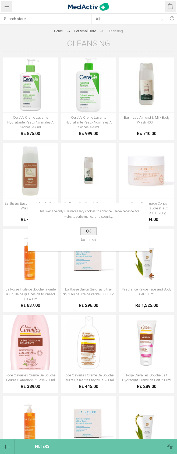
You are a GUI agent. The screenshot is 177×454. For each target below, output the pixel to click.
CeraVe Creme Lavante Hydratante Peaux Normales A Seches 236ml (30, 122)
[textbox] (45, 18)
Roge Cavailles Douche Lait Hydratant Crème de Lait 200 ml (146, 377)
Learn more (88, 239)
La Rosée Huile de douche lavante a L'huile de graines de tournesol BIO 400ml (30, 294)
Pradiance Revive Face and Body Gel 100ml (146, 291)
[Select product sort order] (7, 446)
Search (171, 18)
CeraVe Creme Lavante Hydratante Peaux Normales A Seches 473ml (88, 122)
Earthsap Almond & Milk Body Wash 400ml (146, 119)
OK (88, 231)
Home (58, 31)
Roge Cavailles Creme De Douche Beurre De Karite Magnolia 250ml (88, 377)
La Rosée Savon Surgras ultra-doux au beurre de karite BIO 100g (88, 291)
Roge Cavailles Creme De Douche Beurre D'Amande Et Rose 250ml (30, 377)
